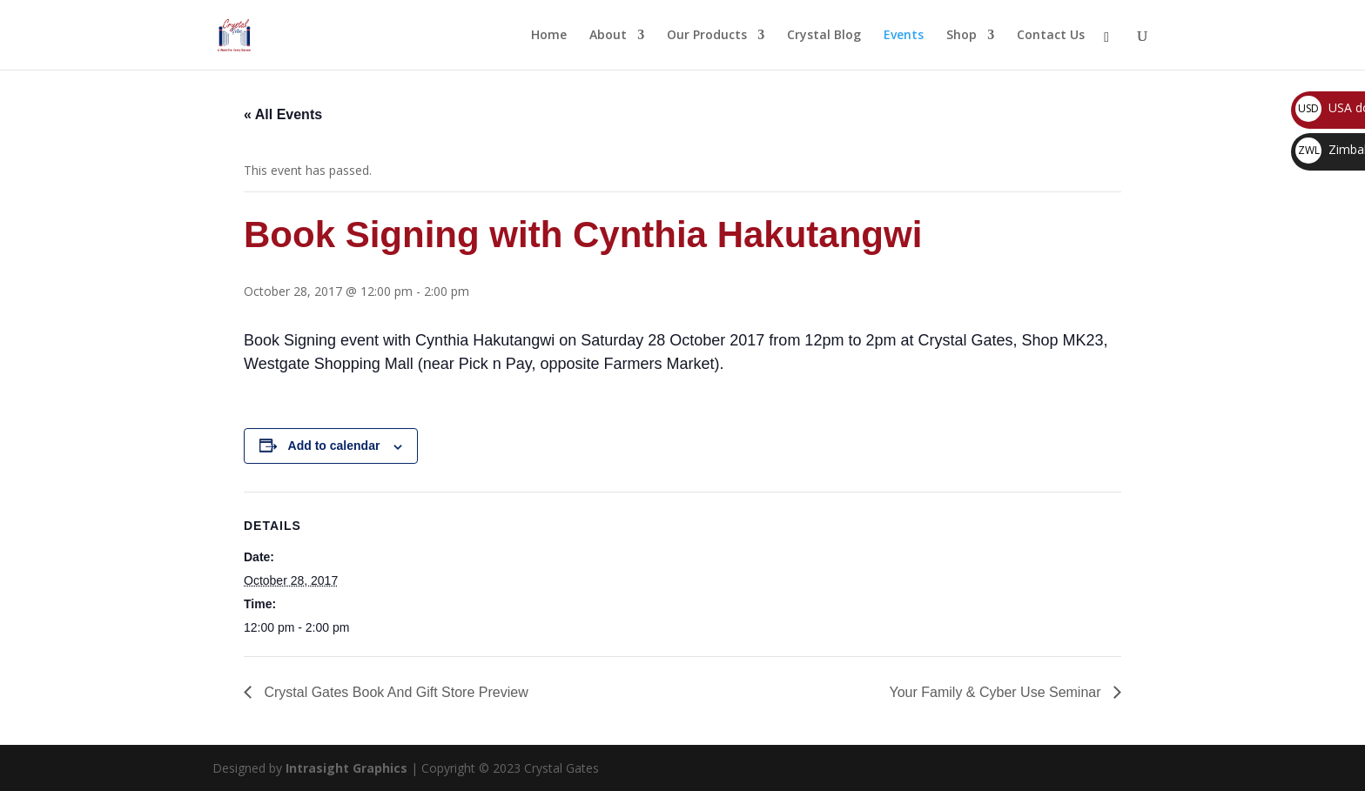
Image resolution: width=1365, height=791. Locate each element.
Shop (961, 36)
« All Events (283, 114)
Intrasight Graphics (346, 768)
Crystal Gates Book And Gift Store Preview (394, 692)
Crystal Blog (824, 36)
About (608, 36)
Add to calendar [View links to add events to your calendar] (334, 445)
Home (549, 36)
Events (904, 36)
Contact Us (1051, 36)
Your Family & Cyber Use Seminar (998, 692)
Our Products (707, 36)
